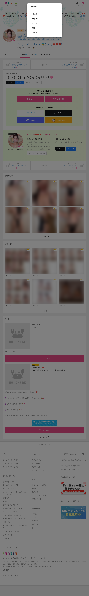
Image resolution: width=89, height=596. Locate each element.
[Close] (59, 6)
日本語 (34, 14)
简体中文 (35, 23)
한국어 (34, 33)
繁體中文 (35, 28)
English (35, 19)
